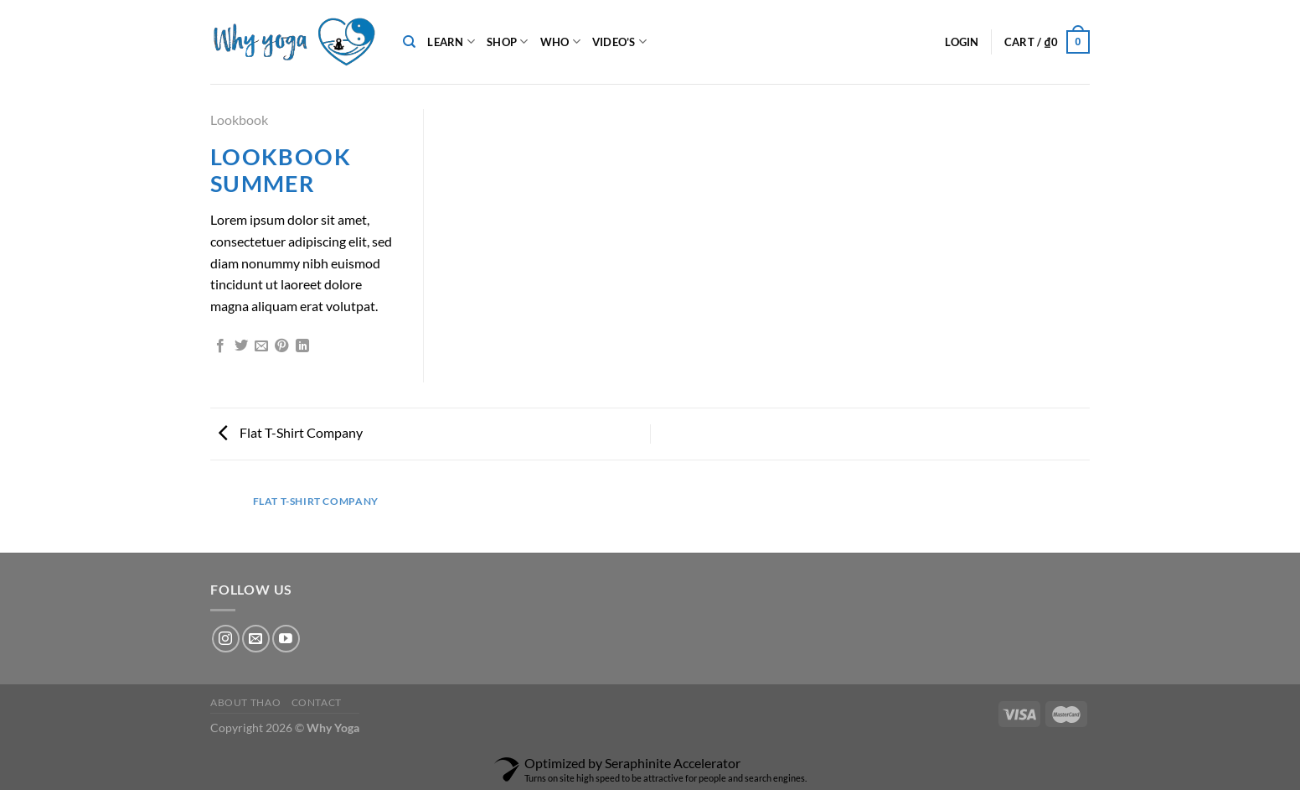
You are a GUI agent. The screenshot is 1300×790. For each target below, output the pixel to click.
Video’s (619, 41)
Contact (316, 702)
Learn (451, 41)
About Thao (245, 702)
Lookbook (239, 119)
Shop (507, 41)
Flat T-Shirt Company (291, 432)
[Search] (409, 42)
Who (560, 41)
